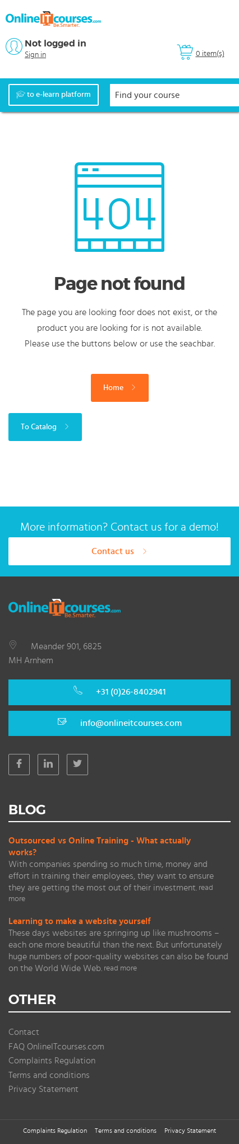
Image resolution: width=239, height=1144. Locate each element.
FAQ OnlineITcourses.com (56, 1046)
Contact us (119, 551)
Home (119, 388)
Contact (23, 1032)
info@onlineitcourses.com (131, 723)
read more (120, 968)
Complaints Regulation (51, 1060)
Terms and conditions (49, 1075)
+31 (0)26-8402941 (131, 691)
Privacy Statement (43, 1089)
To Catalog (45, 427)
